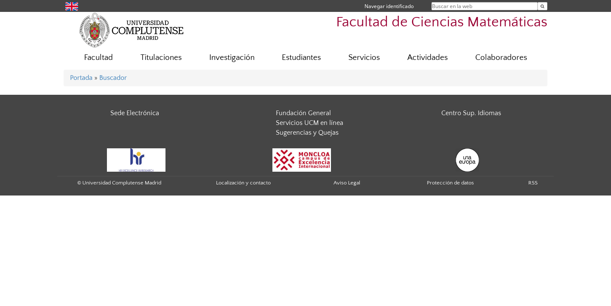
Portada (81, 78)
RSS (533, 183)
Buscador (113, 78)
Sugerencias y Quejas (307, 132)
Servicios (364, 57)
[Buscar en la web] (542, 6)
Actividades (427, 57)
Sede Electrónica (134, 113)
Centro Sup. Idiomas (471, 113)
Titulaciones (161, 57)
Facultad (98, 57)
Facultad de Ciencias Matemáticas (441, 22)
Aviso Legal (347, 183)
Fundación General (303, 113)
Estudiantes (301, 57)
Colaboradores (501, 57)
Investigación (232, 57)
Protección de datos (450, 183)
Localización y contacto (243, 183)
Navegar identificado (389, 6)
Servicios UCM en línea (309, 123)
